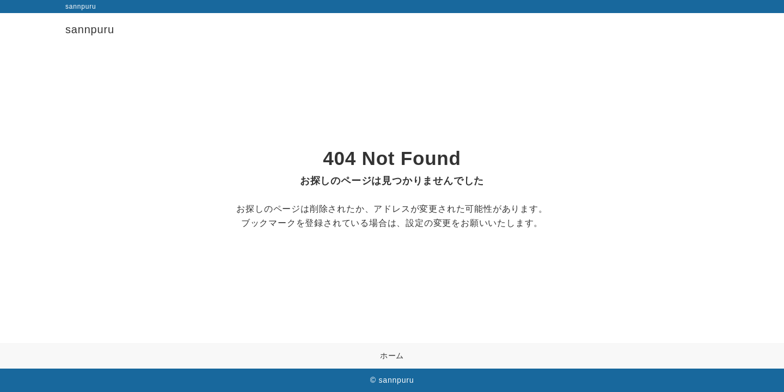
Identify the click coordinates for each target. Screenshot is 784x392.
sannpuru (89, 29)
